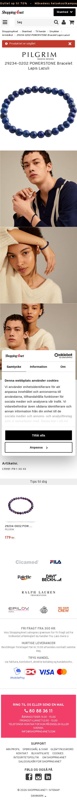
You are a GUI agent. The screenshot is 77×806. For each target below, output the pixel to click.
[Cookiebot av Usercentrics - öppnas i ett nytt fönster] (54, 356)
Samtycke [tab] (14, 366)
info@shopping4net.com (38, 731)
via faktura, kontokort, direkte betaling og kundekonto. (38, 660)
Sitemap (54, 790)
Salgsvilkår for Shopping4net (39, 761)
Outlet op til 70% (13, 3)
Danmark (38, 796)
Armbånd (7, 35)
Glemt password (62, 749)
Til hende (41, 31)
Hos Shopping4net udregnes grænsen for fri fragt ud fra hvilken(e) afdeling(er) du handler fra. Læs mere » (38, 632)
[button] (72, 22)
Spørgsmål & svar (35, 749)
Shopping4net (10, 31)
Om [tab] (63, 366)
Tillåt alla (38, 435)
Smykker (54, 31)
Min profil (13, 749)
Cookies (57, 753)
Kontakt (22, 753)
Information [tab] (38, 366)
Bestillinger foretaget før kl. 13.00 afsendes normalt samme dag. (38, 647)
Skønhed (27, 31)
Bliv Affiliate (40, 753)
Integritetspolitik (26, 757)
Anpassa (39, 447)
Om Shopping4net (54, 757)
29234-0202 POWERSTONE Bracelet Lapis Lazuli (43, 35)
